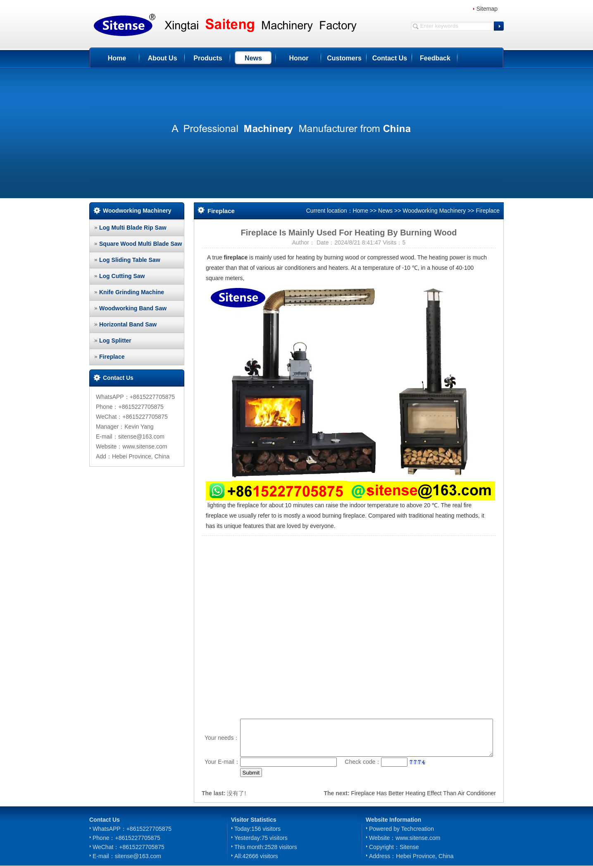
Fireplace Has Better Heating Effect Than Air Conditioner (423, 793)
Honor (298, 58)
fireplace (236, 257)
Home (117, 58)
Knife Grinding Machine (131, 292)
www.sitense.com (417, 838)
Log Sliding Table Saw (129, 260)
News (253, 58)
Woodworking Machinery (434, 210)
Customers (344, 58)
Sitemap (487, 8)
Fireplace (111, 356)
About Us (162, 58)
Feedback (435, 58)
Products (207, 58)
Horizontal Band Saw (128, 324)
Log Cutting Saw (122, 276)
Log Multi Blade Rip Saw (133, 227)
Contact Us (389, 58)
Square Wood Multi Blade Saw (140, 243)
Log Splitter (115, 340)
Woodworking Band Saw (133, 308)
